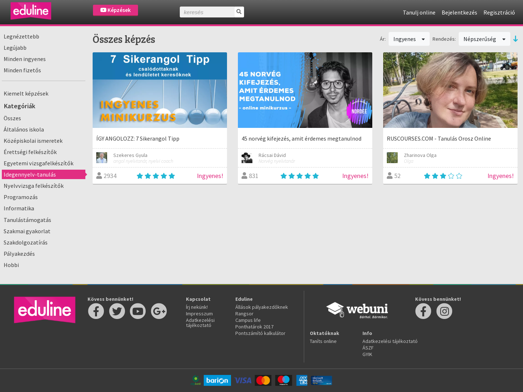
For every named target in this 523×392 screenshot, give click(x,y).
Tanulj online (419, 12)
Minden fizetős (22, 70)
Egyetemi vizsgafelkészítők (38, 163)
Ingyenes (409, 39)
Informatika (19, 208)
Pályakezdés (19, 253)
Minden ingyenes (25, 58)
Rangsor (244, 313)
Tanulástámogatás (27, 219)
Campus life (248, 320)
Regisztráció (499, 12)
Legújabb (15, 47)
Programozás (21, 197)
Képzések (115, 10)
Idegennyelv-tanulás (30, 174)
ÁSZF (368, 347)
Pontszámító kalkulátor (260, 333)
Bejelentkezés (459, 12)
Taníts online (323, 341)
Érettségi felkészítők (30, 151)
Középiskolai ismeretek (33, 140)
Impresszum (199, 313)
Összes (12, 118)
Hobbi (11, 264)
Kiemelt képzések (26, 93)
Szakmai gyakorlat (27, 231)
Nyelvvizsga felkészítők (34, 185)
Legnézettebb (21, 36)
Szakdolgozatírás (26, 242)
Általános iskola (24, 129)
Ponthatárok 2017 (254, 326)
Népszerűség (484, 39)
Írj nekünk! (197, 307)
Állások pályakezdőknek (261, 307)
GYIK (367, 354)
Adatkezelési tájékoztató (200, 322)
